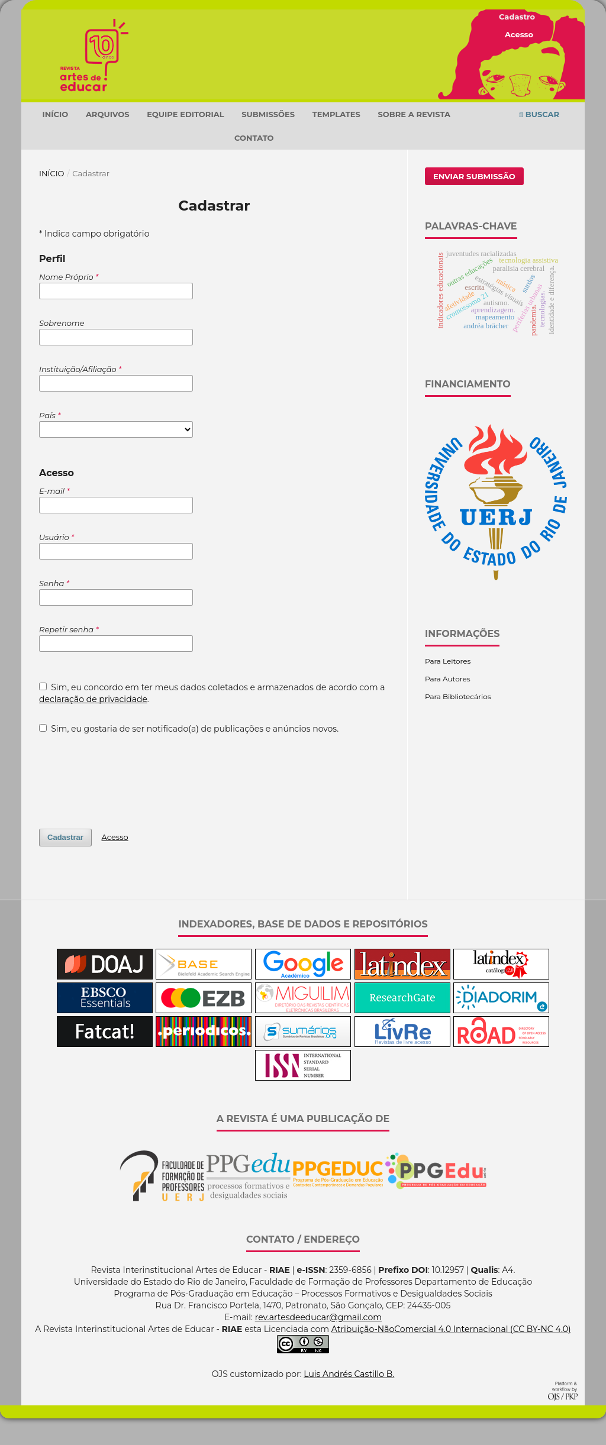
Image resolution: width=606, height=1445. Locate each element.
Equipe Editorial (185, 141)
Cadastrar (65, 863)
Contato (254, 164)
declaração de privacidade (93, 725)
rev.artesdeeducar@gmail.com (318, 1344)
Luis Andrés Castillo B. (349, 1400)
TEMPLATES (336, 141)
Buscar (539, 141)
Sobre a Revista (414, 141)
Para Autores (447, 705)
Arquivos (108, 141)
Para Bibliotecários (458, 723)
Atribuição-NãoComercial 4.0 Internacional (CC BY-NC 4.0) (451, 1355)
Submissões (268, 141)
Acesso (519, 34)
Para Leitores (447, 687)
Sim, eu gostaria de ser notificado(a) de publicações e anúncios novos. (189, 755)
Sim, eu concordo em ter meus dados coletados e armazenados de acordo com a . (212, 720)
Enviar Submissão (474, 203)
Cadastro (517, 16)
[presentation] (129, 802)
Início (55, 141)
